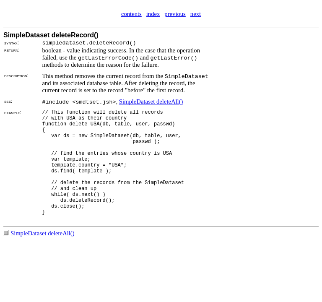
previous (174, 13)
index (153, 13)
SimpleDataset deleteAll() (151, 101)
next (195, 13)
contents (131, 13)
